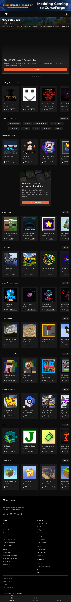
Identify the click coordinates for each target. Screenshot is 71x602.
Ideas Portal (40, 527)
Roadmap (39, 536)
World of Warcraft (8, 530)
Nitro (38, 572)
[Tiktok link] (7, 514)
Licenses (5, 584)
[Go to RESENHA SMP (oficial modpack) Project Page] (29, 264)
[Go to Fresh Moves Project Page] (29, 370)
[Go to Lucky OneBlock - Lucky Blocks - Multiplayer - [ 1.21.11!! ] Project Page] (29, 477)
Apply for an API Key (9, 561)
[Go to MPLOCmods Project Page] (10, 299)
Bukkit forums (41, 539)
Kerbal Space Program (9, 539)
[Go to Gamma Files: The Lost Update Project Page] (10, 264)
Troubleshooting (41, 552)
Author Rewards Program (10, 558)
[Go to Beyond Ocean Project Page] (10, 152)
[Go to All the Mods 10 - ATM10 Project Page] (10, 406)
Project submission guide (10, 555)
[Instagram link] (4, 514)
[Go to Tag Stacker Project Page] (29, 152)
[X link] (18, 514)
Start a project (7, 552)
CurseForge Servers (42, 542)
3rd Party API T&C (8, 564)
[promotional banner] (35, 5)
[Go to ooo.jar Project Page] (29, 99)
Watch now (35, 69)
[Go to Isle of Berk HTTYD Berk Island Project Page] (48, 477)
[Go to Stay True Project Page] (48, 370)
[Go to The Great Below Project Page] (29, 228)
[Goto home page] (6, 14)
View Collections (35, 202)
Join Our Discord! (42, 524)
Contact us (40, 555)
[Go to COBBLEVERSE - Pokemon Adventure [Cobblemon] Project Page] (29, 406)
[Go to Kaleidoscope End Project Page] (48, 228)
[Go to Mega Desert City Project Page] (29, 335)
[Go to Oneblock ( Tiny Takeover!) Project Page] (10, 477)
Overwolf (39, 563)
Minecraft (6, 527)
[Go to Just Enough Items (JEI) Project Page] (29, 441)
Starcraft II (6, 536)
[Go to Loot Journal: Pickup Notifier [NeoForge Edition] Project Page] (48, 152)
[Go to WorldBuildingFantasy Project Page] (48, 264)
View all (65, 212)
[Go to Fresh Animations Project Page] (10, 370)
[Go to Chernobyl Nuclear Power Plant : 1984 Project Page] (10, 335)
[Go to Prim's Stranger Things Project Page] (48, 99)
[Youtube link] (11, 514)
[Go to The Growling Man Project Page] (10, 99)
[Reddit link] (22, 514)
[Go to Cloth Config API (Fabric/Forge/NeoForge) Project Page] (48, 441)
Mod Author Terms (8, 587)
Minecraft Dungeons (9, 542)
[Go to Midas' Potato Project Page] (29, 299)
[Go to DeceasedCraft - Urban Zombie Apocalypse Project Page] (48, 406)
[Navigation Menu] (3, 14)
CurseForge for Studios (43, 566)
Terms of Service (7, 578)
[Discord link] (14, 514)
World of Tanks (7, 545)
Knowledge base (41, 549)
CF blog (39, 530)
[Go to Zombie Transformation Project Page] (10, 228)
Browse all (64, 118)
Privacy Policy (6, 581)
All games (5, 524)
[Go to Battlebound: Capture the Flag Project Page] (48, 335)
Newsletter (40, 533)
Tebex (38, 569)
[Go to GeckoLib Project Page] (10, 441)
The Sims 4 (6, 533)
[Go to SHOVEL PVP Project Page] (48, 299)
